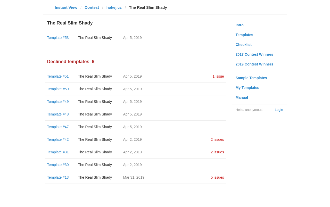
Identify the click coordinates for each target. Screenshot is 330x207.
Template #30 (58, 165)
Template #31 (58, 152)
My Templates (247, 88)
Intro (240, 25)
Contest (92, 7)
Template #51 (58, 76)
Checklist (244, 45)
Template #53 (58, 38)
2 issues (217, 139)
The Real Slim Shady (95, 38)
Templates (244, 35)
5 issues (217, 177)
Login (279, 110)
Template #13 (58, 177)
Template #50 (58, 89)
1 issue (218, 76)
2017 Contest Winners (254, 54)
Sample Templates (251, 78)
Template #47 (58, 127)
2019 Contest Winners (254, 64)
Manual (242, 97)
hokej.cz (114, 7)
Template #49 (58, 102)
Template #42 (58, 139)
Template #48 (58, 114)
